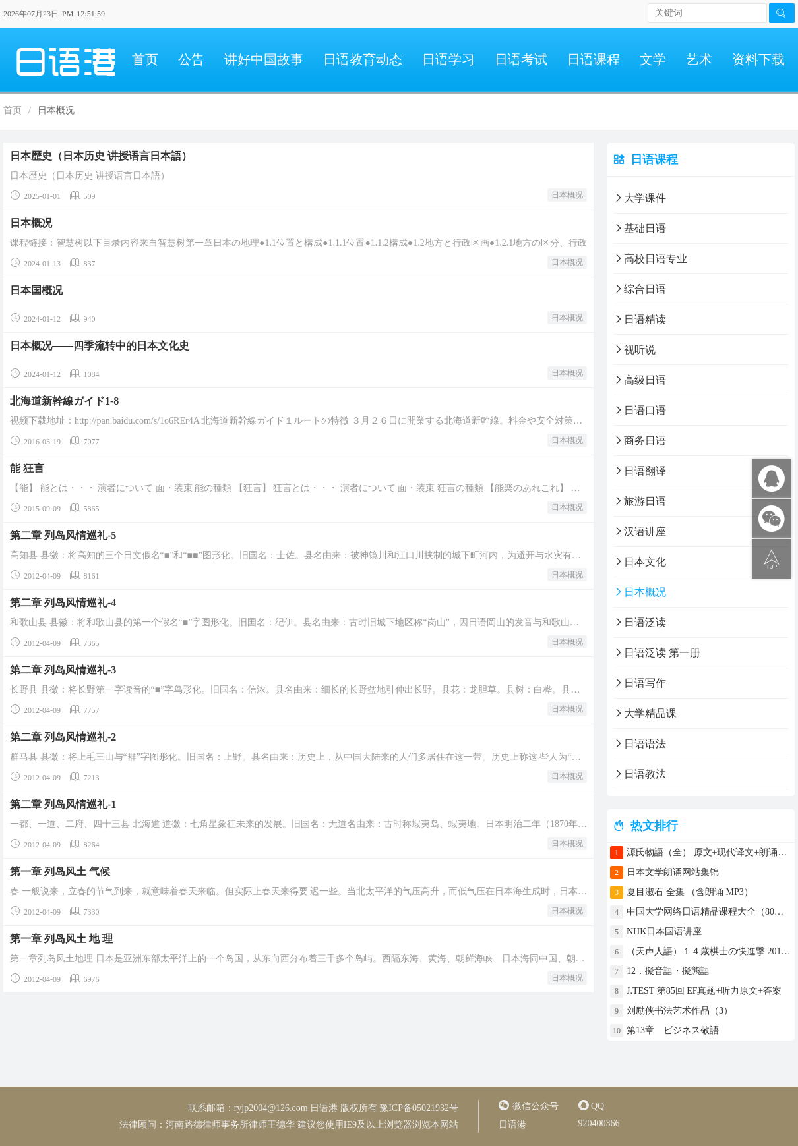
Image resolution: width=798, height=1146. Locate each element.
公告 (191, 59)
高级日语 (639, 380)
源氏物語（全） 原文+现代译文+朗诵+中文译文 (709, 852)
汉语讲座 (639, 531)
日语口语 (639, 410)
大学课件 (639, 198)
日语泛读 (639, 622)
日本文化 (639, 561)
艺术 (699, 59)
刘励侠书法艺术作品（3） (680, 1011)
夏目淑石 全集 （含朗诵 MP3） (690, 892)
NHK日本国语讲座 (664, 931)
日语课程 (593, 59)
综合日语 (639, 289)
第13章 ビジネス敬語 (673, 1030)
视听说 (634, 349)
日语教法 (639, 774)
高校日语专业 (650, 258)
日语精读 (639, 319)
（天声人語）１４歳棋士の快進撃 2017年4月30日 (709, 951)
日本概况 (567, 195)
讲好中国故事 (263, 59)
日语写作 (639, 683)
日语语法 (639, 743)
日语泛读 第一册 (656, 652)
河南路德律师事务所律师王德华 (230, 1125)
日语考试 (521, 59)
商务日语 (639, 440)
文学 (653, 59)
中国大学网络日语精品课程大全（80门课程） (709, 912)
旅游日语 (639, 501)
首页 (145, 59)
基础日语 (639, 228)
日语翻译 (639, 470)
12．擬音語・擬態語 (673, 971)
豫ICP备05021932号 (418, 1108)
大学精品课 (645, 713)
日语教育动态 (362, 59)
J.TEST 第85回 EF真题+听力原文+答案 (704, 991)
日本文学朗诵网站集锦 (673, 872)
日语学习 (448, 59)
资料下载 (758, 59)
